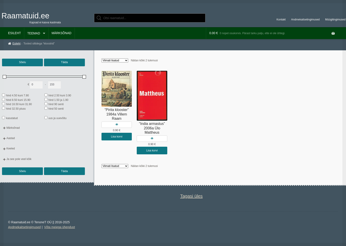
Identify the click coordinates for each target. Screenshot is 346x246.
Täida (64, 62)
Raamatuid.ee (25, 15)
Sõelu (22, 62)
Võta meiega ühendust (59, 227)
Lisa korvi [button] (116, 136)
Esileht (14, 33)
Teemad (33, 33)
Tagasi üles (191, 196)
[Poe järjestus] (114, 60)
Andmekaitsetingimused (305, 19)
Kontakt (281, 19)
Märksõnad (61, 33)
